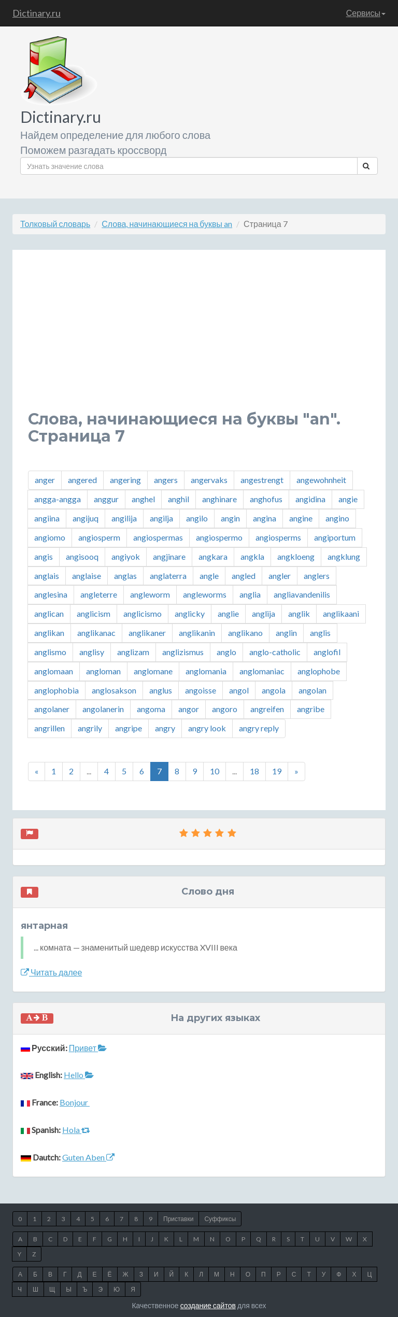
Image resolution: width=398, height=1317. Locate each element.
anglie (228, 613)
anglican (49, 613)
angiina (47, 518)
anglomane (153, 671)
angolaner (51, 709)
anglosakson (114, 690)
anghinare (219, 499)
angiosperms (278, 537)
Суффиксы (220, 1219)
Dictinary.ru (36, 13)
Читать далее (51, 972)
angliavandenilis (302, 594)
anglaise (86, 575)
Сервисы (366, 13)
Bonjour (75, 1102)
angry (165, 728)
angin (230, 518)
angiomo (49, 537)
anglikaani (341, 613)
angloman (103, 671)
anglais (46, 575)
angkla (252, 556)
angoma (151, 709)
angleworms (204, 594)
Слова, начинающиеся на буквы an (167, 224)
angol (239, 690)
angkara (213, 556)
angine (300, 518)
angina (264, 518)
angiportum (335, 537)
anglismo (50, 652)
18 (254, 771)
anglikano (245, 633)
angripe (128, 728)
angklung (344, 556)
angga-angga (57, 499)
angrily (90, 728)
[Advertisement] (199, 337)
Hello (79, 1075)
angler (279, 575)
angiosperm (99, 537)
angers (166, 480)
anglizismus (183, 652)
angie (348, 499)
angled (243, 575)
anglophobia (56, 690)
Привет (88, 1048)
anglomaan (53, 671)
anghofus (266, 499)
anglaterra (168, 575)
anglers (317, 575)
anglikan (49, 633)
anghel (143, 499)
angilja (161, 518)
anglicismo (142, 613)
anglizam (133, 652)
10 (214, 771)
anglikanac (96, 633)
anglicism (93, 613)
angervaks (209, 480)
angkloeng (296, 556)
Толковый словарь (55, 224)
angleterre (98, 594)
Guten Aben (88, 1157)
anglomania (206, 671)
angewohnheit (321, 480)
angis (43, 556)
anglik (299, 613)
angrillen (49, 728)
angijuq (85, 518)
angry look (207, 728)
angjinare (169, 556)
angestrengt (261, 480)
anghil (178, 499)
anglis (320, 633)
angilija (124, 518)
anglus (160, 690)
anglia (250, 594)
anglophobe (318, 671)
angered (82, 480)
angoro (224, 709)
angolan (312, 690)
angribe (310, 709)
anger (45, 480)
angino (337, 518)
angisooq (82, 556)
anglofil (327, 652)
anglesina (50, 594)
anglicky (190, 613)
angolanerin (103, 709)
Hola (76, 1130)
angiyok (125, 556)
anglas (125, 575)
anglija (263, 613)
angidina (310, 499)
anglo (226, 652)
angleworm (150, 594)
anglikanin (197, 633)
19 (276, 771)
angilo (197, 518)
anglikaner (147, 633)
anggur (106, 499)
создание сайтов (208, 1305)
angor (188, 709)
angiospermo (219, 537)
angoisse (200, 690)
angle (209, 575)
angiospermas (158, 537)
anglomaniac (262, 671)
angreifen (267, 709)
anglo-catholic (275, 652)
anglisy (91, 652)
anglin (286, 633)
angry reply (259, 728)
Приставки (178, 1219)
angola (274, 690)
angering (125, 480)
